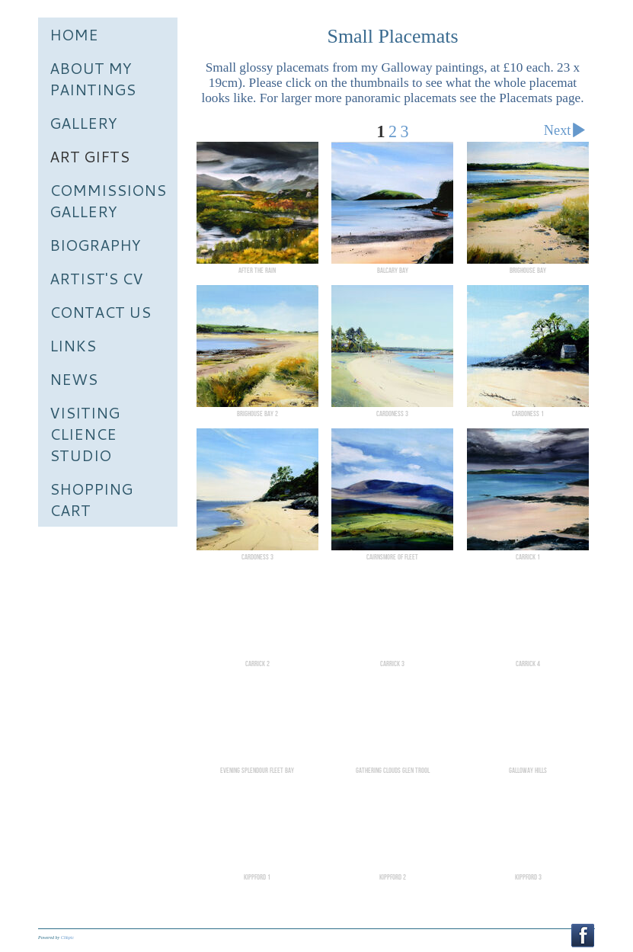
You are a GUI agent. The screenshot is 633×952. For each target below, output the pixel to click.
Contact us (100, 311)
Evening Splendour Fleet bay (257, 770)
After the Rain (257, 270)
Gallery (83, 122)
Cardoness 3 (392, 414)
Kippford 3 (528, 877)
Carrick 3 (392, 664)
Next (568, 132)
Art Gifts (89, 156)
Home (74, 34)
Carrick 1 (528, 557)
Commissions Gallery (108, 200)
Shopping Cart (91, 499)
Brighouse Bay (528, 270)
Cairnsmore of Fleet (392, 557)
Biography (95, 244)
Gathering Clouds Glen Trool (393, 770)
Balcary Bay (392, 270)
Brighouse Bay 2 (257, 414)
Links (73, 345)
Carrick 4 (528, 664)
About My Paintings (93, 78)
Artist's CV (96, 278)
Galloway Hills (528, 770)
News (74, 378)
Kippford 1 (257, 877)
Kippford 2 (392, 877)
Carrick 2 (257, 664)
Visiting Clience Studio (85, 434)
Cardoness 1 (528, 414)
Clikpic (67, 937)
